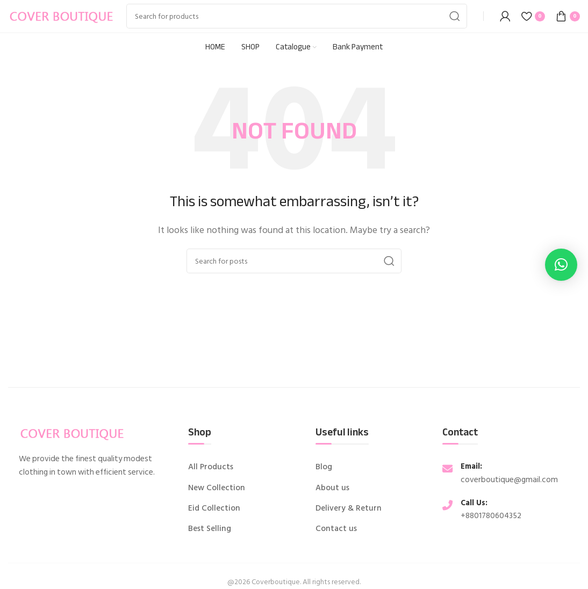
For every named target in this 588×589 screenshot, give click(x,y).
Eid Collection (214, 508)
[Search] (296, 16)
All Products (210, 467)
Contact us (336, 528)
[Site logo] (62, 16)
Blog (323, 467)
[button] (561, 265)
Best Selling (209, 528)
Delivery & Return (348, 508)
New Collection (216, 488)
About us (332, 488)
